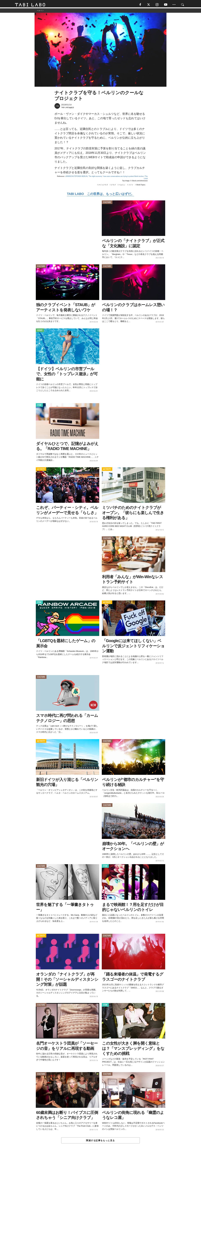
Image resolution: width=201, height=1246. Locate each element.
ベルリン (122, 186)
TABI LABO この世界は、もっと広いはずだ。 (100, 195)
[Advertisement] (100, 1202)
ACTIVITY (41, 470)
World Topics (140, 186)
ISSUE (40, 331)
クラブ (113, 186)
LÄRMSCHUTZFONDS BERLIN (76, 177)
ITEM (39, 406)
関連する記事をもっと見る (100, 1141)
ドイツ (130, 186)
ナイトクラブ (103, 186)
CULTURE (107, 203)
